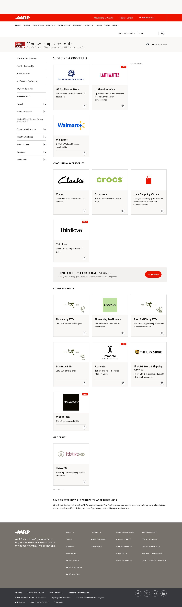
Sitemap (18, 592)
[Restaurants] (45, 160)
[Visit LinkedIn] (164, 593)
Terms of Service (56, 592)
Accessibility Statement (79, 592)
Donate (69, 539)
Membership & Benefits (103, 18)
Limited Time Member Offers (30, 119)
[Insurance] (45, 152)
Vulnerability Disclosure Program (90, 597)
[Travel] (45, 104)
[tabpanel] (142, 33)
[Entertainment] (45, 144)
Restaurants (22, 159)
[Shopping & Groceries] (45, 129)
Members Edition (126, 18)
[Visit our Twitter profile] (147, 593)
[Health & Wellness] (45, 137)
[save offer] (84, 106)
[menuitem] (18, 26)
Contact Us (96, 532)
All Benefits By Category (28, 81)
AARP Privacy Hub (35, 592)
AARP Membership (25, 66)
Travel (20, 104)
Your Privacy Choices (39, 602)
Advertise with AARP (125, 532)
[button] (162, 33)
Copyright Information (61, 597)
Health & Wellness (25, 136)
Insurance (21, 152)
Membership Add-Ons (27, 58)
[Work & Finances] (45, 112)
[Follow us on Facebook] (138, 593)
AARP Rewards (23, 73)
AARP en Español (127, 33)
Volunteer (70, 546)
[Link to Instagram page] (155, 593)
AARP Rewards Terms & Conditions (30, 597)
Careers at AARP (123, 539)
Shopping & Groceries (26, 129)
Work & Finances (24, 111)
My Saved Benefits (25, 88)
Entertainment (23, 144)
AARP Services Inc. (124, 560)
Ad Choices (20, 602)
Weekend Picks (24, 96)
